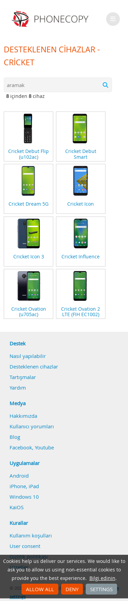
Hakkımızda (23, 415)
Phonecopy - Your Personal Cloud (51, 19)
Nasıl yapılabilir (28, 356)
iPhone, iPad (24, 486)
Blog (15, 436)
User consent (25, 546)
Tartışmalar (23, 377)
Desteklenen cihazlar (34, 366)
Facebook (21, 447)
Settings (101, 589)
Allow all (40, 589)
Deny (72, 589)
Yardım (18, 387)
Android (19, 475)
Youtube (44, 447)
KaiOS (17, 507)
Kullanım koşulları (31, 535)
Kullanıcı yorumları (32, 426)
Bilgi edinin (102, 578)
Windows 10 (24, 496)
